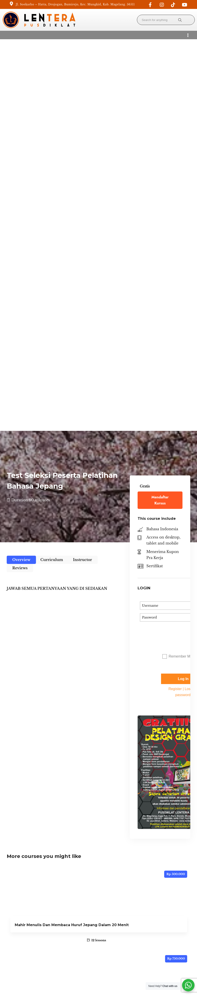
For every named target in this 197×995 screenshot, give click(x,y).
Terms (129, 979)
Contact (10, 936)
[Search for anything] (180, 20)
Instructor (82, 168)
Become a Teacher (66, 912)
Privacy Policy (63, 918)
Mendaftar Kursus (160, 108)
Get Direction (109, 942)
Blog (55, 924)
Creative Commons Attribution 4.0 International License (168, 947)
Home (9, 912)
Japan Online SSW (32, 710)
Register (175, 297)
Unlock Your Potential (21, 930)
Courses (10, 924)
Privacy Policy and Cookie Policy (165, 979)
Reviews (19, 176)
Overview (21, 168)
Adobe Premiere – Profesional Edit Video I (54, 799)
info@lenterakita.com (116, 912)
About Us (11, 918)
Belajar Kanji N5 (30, 622)
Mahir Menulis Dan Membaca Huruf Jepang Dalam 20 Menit (72, 533)
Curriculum (51, 168)
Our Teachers (62, 930)
